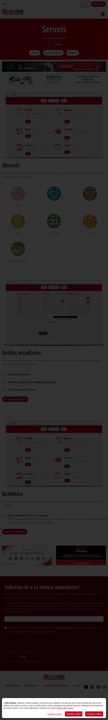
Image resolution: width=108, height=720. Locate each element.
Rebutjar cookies (73, 714)
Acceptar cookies (94, 714)
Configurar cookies (54, 714)
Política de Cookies (64, 708)
